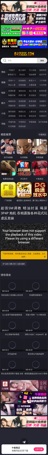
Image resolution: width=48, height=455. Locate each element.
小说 (3, 113)
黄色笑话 (32, 116)
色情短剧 (22, 126)
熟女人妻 (11, 85)
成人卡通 (32, 91)
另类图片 (42, 105)
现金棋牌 (32, 74)
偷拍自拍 (22, 91)
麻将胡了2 (12, 74)
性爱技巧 (42, 116)
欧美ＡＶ (32, 80)
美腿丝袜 (11, 105)
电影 (3, 92)
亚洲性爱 (11, 91)
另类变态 (42, 95)
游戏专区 (42, 70)
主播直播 (32, 85)
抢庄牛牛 (42, 74)
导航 (3, 123)
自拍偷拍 (22, 80)
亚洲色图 (22, 101)
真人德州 (22, 70)
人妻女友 (32, 111)
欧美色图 (32, 101)
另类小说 (22, 116)
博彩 (3, 72)
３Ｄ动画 (42, 80)
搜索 (42, 60)
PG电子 (12, 70)
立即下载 (38, 449)
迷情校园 (11, 116)
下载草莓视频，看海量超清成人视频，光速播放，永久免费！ (24, 255)
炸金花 (22, 74)
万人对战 (32, 70)
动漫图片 (42, 101)
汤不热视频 (42, 122)
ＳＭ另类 (42, 85)
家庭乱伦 (22, 111)
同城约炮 (11, 122)
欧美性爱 (42, 91)
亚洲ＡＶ (11, 80)
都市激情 (11, 111)
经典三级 (22, 95)
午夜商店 (22, 122)
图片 (3, 103)
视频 (3, 82)
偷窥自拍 (11, 101)
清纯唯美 (22, 105)
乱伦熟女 (32, 95)
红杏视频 (11, 126)
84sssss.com (24, 54)
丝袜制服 (22, 85)
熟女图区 (32, 105)
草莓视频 (32, 122)
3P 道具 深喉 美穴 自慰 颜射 (14, 264)
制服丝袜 (11, 95)
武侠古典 (42, 111)
